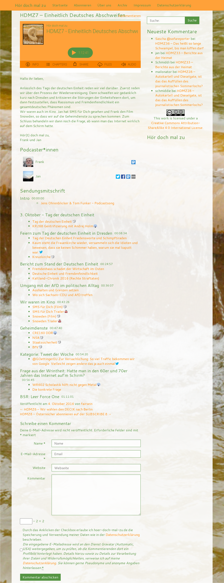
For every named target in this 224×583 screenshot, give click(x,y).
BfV (35, 347)
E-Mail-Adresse (33, 456)
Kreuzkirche (41, 256)
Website (39, 467)
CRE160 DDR (42, 332)
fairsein (86, 403)
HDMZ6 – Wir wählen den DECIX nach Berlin (56, 409)
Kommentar (36, 478)
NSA (35, 337)
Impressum (142, 5)
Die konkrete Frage (46, 389)
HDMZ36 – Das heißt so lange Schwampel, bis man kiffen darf (179, 45)
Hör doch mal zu (30, 5)
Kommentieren (129, 15)
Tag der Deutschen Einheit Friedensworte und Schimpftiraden (79, 238)
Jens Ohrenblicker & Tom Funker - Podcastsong (77, 203)
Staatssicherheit (44, 342)
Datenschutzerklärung (174, 5)
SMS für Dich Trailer (48, 311)
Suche (192, 20)
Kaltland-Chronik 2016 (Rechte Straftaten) (65, 278)
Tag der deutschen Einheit (52, 221)
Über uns (104, 5)
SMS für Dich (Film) (47, 306)
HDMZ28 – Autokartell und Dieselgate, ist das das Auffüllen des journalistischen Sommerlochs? (179, 78)
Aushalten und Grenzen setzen (55, 290)
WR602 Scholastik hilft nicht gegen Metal (64, 384)
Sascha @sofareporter (172, 38)
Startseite (60, 5)
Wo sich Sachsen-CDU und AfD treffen (62, 294)
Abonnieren (82, 5)
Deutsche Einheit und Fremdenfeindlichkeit (65, 273)
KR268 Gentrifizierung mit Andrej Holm (62, 226)
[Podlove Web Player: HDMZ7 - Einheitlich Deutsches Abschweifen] (80, 47)
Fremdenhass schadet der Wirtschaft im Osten (68, 268)
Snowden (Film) (44, 316)
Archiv (122, 5)
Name (39, 443)
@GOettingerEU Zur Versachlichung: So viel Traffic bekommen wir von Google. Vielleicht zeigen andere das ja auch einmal (83, 361)
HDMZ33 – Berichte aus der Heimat (179, 55)
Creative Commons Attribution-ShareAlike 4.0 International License (175, 125)
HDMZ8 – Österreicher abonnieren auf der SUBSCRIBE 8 (65, 414)
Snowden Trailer (45, 321)
